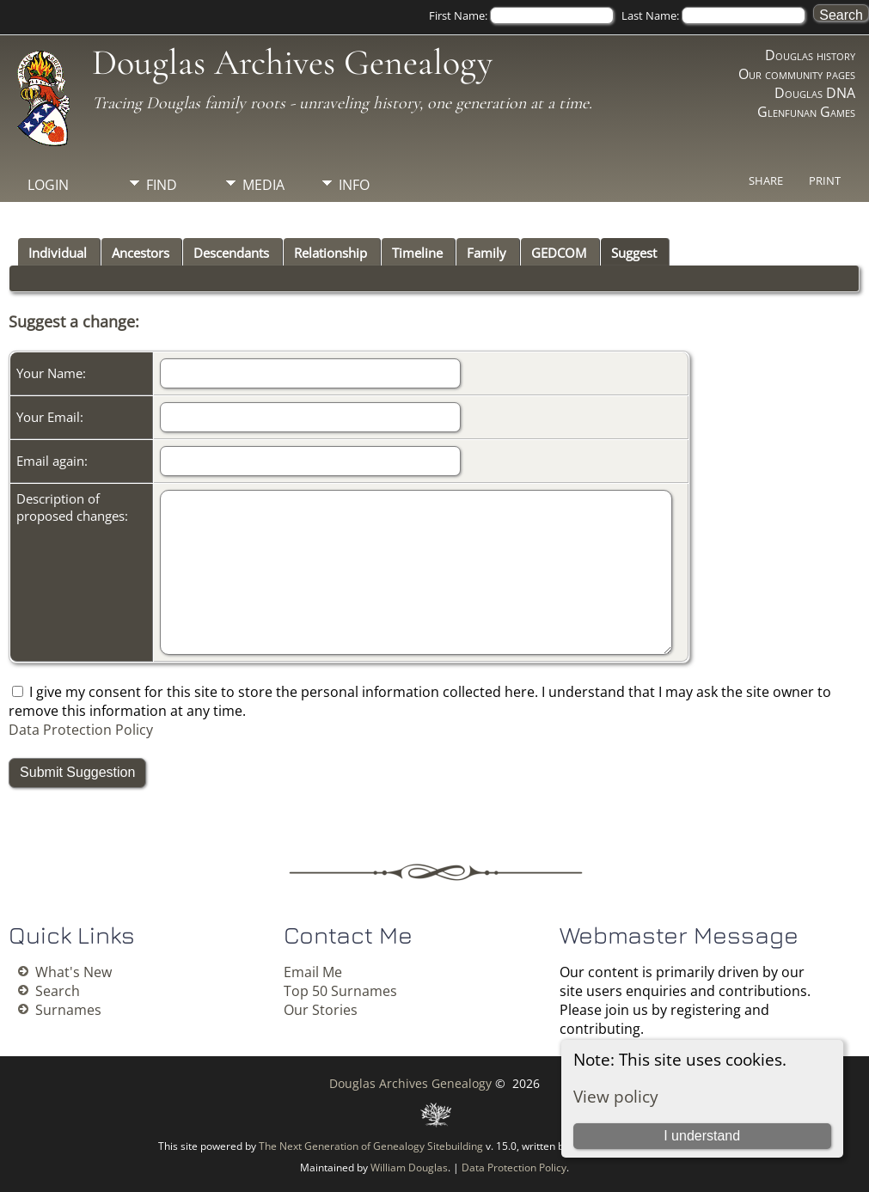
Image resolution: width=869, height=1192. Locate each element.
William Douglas (409, 1167)
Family (486, 252)
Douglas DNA (814, 92)
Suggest (634, 252)
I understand (702, 1135)
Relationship (330, 252)
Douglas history (810, 55)
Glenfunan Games (806, 111)
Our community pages (796, 73)
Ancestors (140, 252)
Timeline (417, 252)
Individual (57, 252)
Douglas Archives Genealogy (292, 62)
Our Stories (321, 1009)
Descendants (231, 252)
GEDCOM (558, 252)
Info (354, 184)
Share (766, 180)
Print (825, 180)
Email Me (313, 972)
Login (48, 184)
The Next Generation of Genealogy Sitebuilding (371, 1146)
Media (263, 184)
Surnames (68, 1009)
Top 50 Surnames (340, 990)
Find (161, 184)
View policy (615, 1096)
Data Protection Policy (81, 729)
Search (57, 990)
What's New (73, 972)
